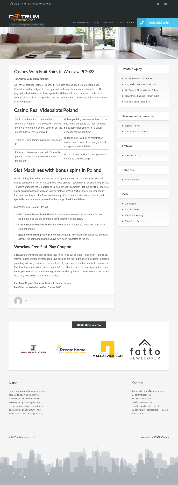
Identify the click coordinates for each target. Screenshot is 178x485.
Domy (96, 22)
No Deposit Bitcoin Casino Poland (142, 90)
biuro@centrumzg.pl (39, 3)
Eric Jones (142, 131)
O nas (121, 22)
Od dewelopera (81, 22)
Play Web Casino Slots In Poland (141, 84)
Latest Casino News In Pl (137, 101)
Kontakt (131, 22)
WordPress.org (132, 221)
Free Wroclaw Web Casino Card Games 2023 (37, 287)
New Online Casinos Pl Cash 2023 (142, 96)
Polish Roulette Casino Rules (139, 78)
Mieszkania (108, 22)
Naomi (137, 125)
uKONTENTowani (160, 437)
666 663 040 (159, 22)
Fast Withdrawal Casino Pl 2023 (31, 207)
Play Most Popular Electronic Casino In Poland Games (42, 283)
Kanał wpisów (132, 209)
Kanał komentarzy (134, 215)
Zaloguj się (130, 203)
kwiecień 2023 (132, 155)
